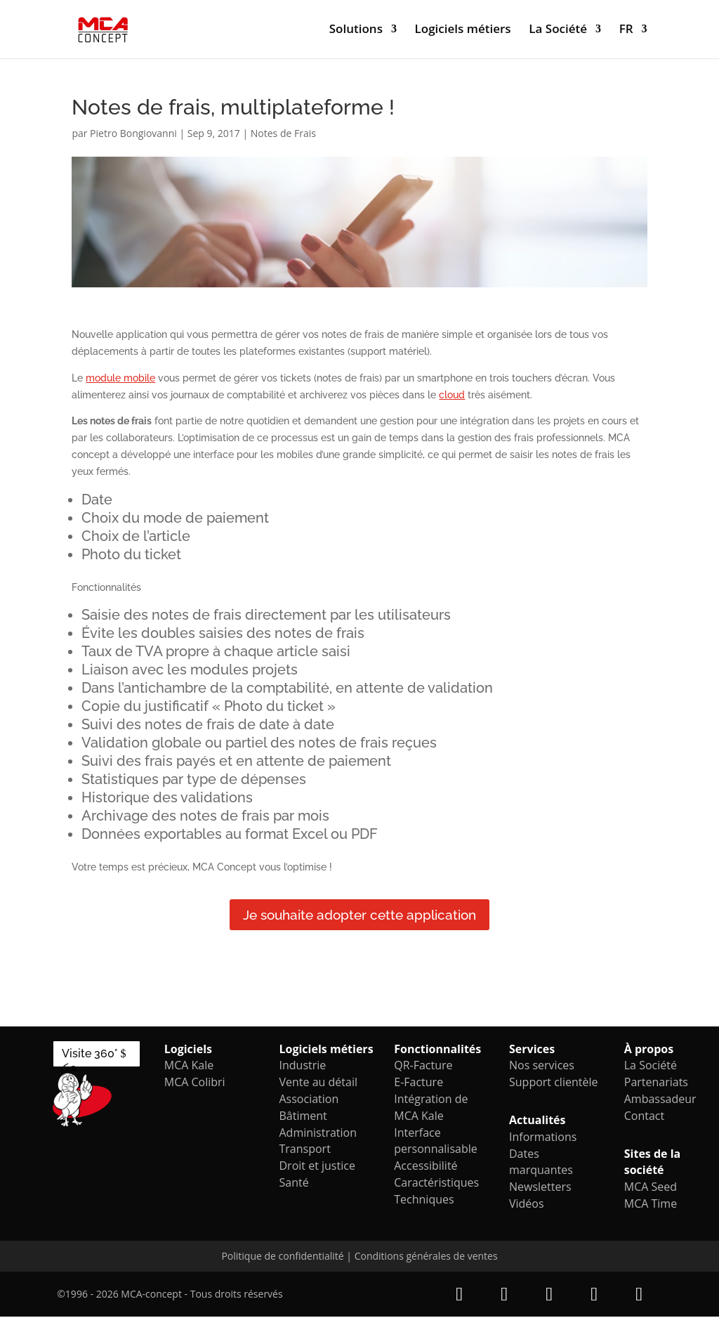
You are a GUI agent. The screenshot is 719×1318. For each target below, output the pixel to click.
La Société (558, 31)
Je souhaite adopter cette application (359, 915)
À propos (648, 1050)
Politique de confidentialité (282, 1257)
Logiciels (188, 1050)
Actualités (537, 1121)
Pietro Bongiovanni (133, 133)
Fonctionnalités (437, 1050)
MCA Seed (650, 1188)
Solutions (356, 31)
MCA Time (650, 1205)
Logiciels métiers (463, 31)
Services (532, 1050)
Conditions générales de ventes (426, 1257)
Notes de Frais (283, 133)
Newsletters (540, 1188)
